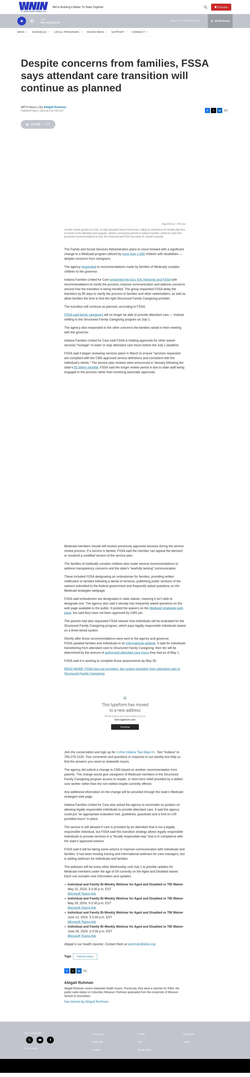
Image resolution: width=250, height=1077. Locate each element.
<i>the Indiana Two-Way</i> (135, 756)
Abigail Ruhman (55, 111)
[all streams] (220, 25)
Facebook (188, 1038)
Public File (97, 1046)
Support (117, 36)
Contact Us (98, 1038)
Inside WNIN (95, 36)
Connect (138, 36)
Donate (223, 9)
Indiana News (85, 960)
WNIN (20, 36)
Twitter (186, 1046)
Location (96, 1054)
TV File (141, 1038)
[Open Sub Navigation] (27, 36)
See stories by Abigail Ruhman (86, 1006)
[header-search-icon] (206, 9)
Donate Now (144, 1054)
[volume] (32, 25)
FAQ (139, 1046)
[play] (21, 25)
